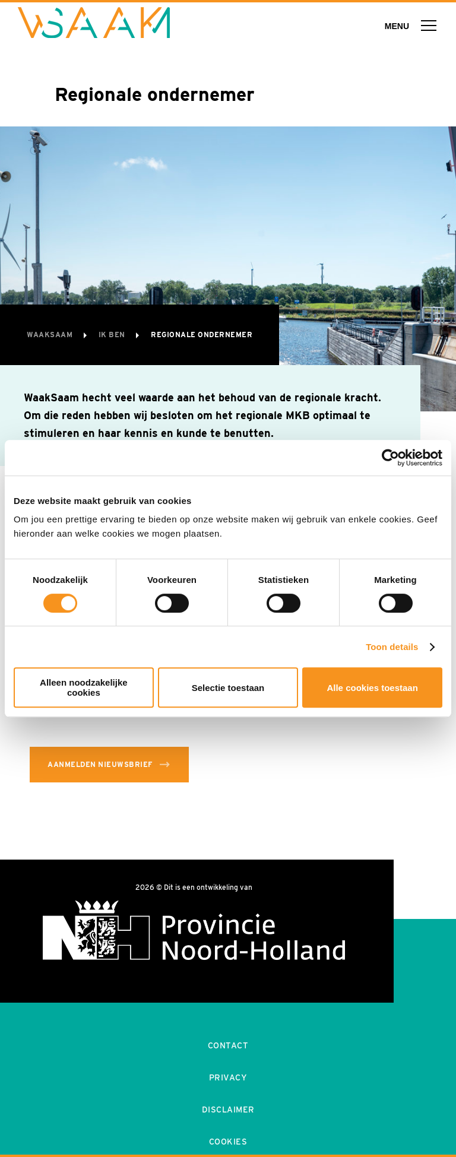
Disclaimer (228, 1109)
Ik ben (113, 334)
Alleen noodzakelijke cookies (84, 687)
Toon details (392, 647)
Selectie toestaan (228, 688)
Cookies (228, 1141)
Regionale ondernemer (201, 334)
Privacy (228, 1077)
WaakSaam (51, 334)
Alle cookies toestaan (372, 688)
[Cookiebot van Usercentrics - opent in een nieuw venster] (390, 458)
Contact (228, 1045)
